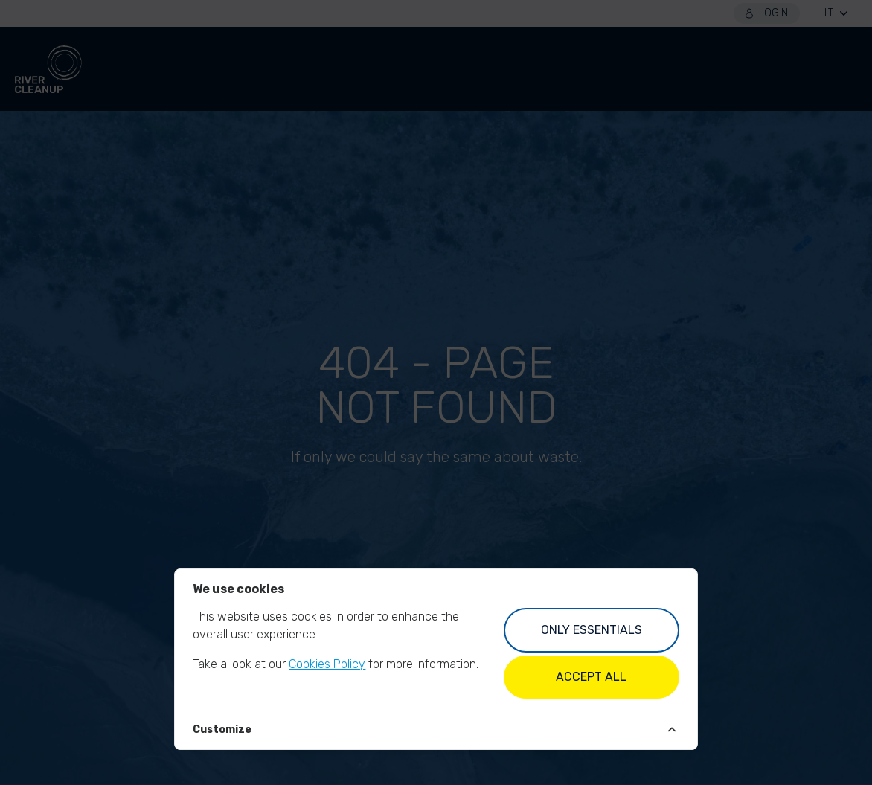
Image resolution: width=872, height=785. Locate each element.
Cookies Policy (327, 664)
